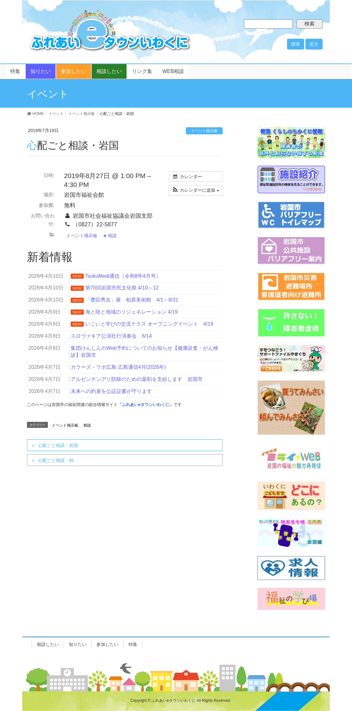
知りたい (78, 644)
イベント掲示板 (204, 131)
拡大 (314, 44)
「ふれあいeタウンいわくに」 (145, 404)
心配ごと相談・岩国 (58, 445)
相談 (110, 235)
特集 (132, 644)
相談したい (48, 644)
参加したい (107, 644)
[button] (195, 190)
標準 (295, 44)
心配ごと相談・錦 (56, 460)
